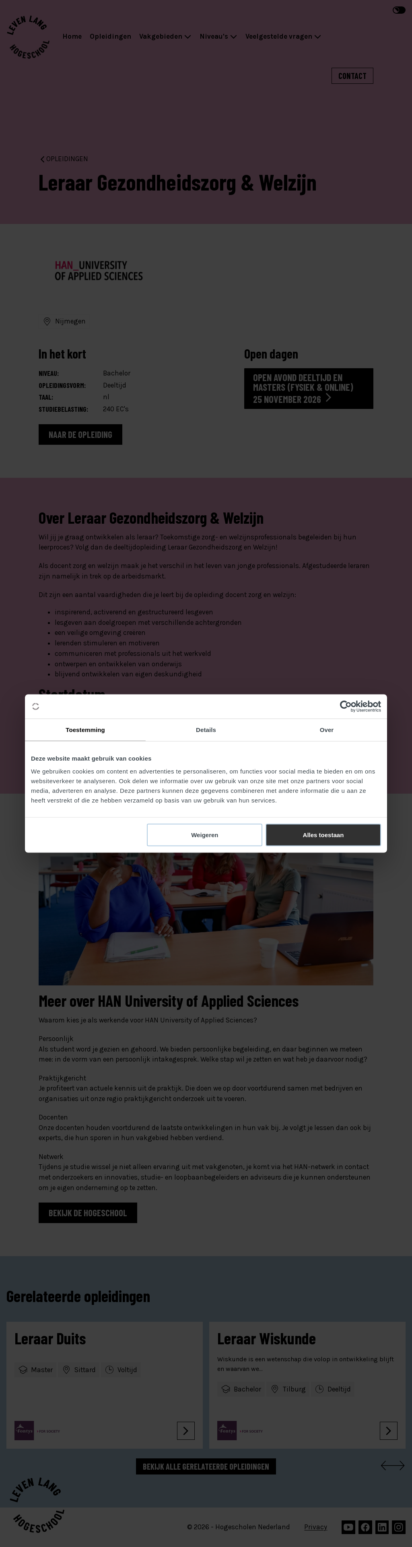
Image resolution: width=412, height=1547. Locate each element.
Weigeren (204, 834)
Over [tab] (327, 729)
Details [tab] (206, 729)
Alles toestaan (323, 834)
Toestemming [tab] (85, 729)
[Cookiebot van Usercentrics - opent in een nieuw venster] (346, 707)
